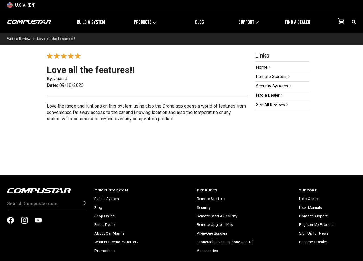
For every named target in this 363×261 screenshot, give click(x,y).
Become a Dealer (313, 241)
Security (203, 207)
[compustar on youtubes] (38, 221)
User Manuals (310, 207)
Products (145, 22)
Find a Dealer (297, 22)
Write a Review (19, 39)
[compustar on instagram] (24, 221)
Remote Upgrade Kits (215, 224)
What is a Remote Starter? (116, 241)
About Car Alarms (109, 233)
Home (263, 67)
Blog (199, 22)
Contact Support (313, 216)
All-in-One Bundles (212, 233)
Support (249, 22)
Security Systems (273, 86)
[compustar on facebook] (10, 221)
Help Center (309, 198)
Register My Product (316, 224)
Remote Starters (273, 76)
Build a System (91, 22)
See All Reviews (272, 104)
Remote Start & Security (217, 216)
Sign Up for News (313, 233)
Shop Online (104, 216)
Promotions (104, 250)
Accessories (207, 250)
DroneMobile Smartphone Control (225, 241)
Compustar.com (111, 190)
